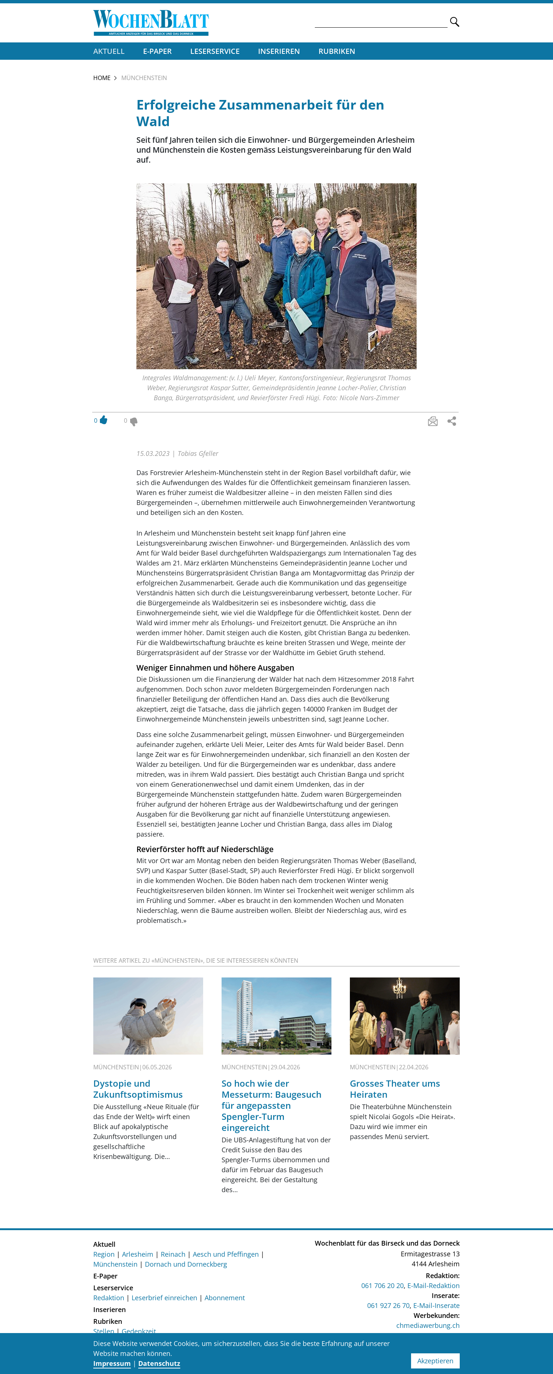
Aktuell (109, 53)
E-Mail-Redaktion (433, 1287)
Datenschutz (159, 1363)
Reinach (173, 1256)
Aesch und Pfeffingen (226, 1256)
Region (104, 1256)
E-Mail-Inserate (436, 1307)
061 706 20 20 (382, 1287)
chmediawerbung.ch (428, 1327)
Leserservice (215, 53)
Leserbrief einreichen (164, 1299)
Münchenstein (115, 1265)
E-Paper (157, 53)
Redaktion (108, 1299)
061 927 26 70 (388, 1307)
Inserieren (279, 53)
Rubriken (337, 53)
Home (102, 79)
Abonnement (225, 1299)
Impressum (112, 1363)
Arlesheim (137, 1256)
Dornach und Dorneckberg (186, 1265)
